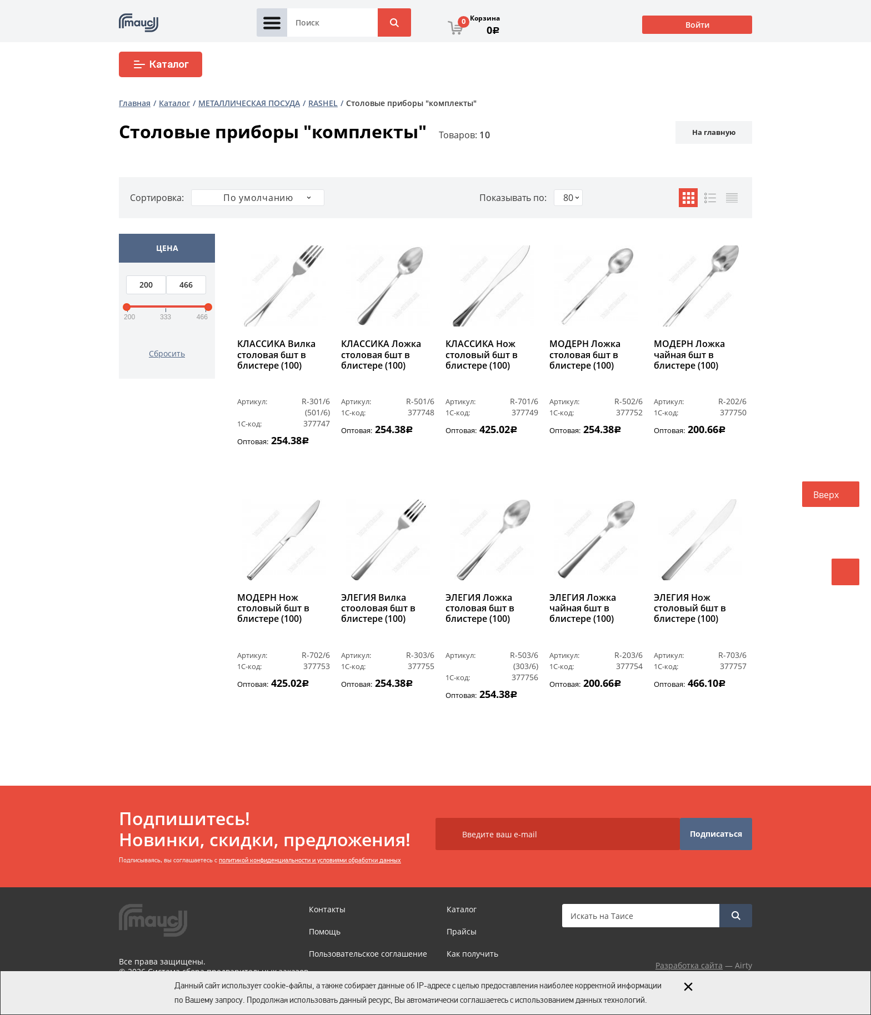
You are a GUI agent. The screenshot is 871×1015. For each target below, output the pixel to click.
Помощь (325, 931)
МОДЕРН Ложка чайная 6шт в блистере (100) (689, 355)
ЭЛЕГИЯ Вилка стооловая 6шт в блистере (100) (378, 608)
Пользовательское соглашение (368, 953)
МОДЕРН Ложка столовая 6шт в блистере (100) (584, 355)
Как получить (472, 953)
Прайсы (462, 931)
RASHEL (323, 103)
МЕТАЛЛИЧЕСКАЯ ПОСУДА (249, 103)
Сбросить (167, 353)
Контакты (327, 909)
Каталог (161, 64)
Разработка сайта (689, 965)
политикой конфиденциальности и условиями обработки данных (310, 860)
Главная (135, 103)
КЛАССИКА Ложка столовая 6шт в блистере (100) (381, 355)
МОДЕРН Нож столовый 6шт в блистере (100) (273, 608)
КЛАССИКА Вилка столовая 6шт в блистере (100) (276, 355)
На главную (713, 132)
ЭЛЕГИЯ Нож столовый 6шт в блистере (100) (690, 608)
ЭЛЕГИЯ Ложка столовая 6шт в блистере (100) (479, 608)
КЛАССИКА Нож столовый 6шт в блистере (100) (481, 355)
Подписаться (716, 833)
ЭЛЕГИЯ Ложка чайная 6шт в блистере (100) (582, 608)
